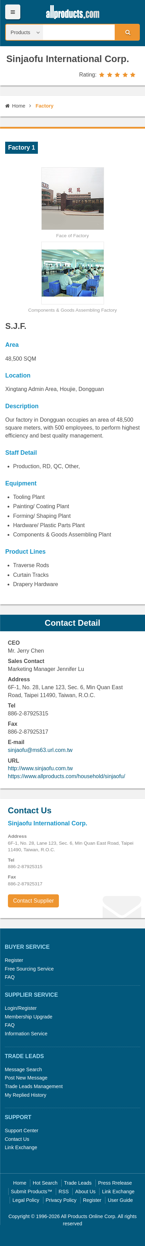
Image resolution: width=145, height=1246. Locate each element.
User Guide (120, 1200)
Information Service (26, 1033)
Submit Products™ (31, 1191)
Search (127, 32)
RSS (64, 1191)
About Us (85, 1191)
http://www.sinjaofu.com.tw (40, 768)
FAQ (10, 977)
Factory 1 (21, 147)
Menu (12, 12)
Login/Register (21, 1008)
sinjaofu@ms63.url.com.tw (40, 750)
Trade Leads (78, 1183)
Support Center (22, 1130)
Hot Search (45, 1183)
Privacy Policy (61, 1200)
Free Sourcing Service (29, 969)
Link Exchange (21, 1147)
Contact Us (17, 1139)
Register (14, 960)
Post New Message (26, 1078)
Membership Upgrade (28, 1016)
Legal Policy (25, 1200)
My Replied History (25, 1095)
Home (15, 106)
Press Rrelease (115, 1183)
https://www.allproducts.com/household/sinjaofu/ (66, 776)
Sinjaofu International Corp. (67, 58)
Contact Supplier (33, 901)
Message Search (23, 1069)
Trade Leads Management (34, 1086)
